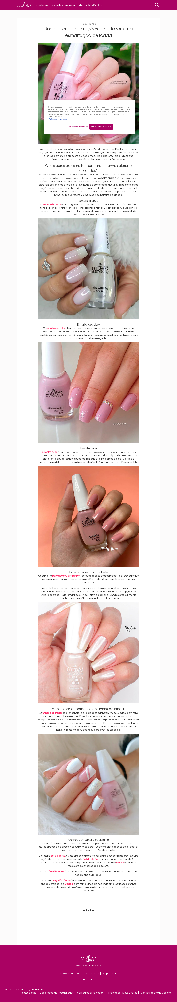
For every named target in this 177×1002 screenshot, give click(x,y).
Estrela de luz (58, 855)
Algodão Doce (61, 880)
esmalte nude (49, 452)
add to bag (88, 909)
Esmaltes (57, 5)
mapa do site (110, 973)
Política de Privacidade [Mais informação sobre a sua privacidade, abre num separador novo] (58, 119)
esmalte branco (52, 204)
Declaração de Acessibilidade (57, 992)
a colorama (66, 973)
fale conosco (91, 973)
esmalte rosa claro (56, 328)
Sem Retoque (56, 871)
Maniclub (70, 5)
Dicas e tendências (90, 5)
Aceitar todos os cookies (101, 126)
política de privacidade (90, 992)
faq (78, 973)
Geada (69, 883)
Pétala (120, 862)
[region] (89, 117)
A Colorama (42, 5)
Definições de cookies (78, 126)
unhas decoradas (52, 712)
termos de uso (28, 992)
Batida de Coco (92, 859)
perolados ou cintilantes (65, 575)
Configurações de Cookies (156, 992)
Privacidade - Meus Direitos (122, 992)
